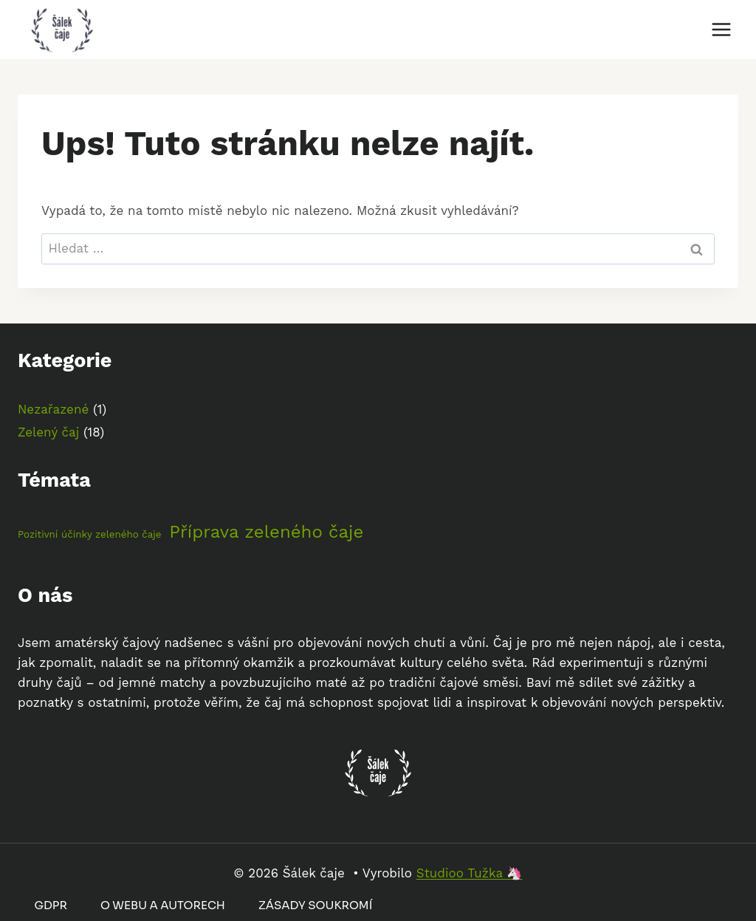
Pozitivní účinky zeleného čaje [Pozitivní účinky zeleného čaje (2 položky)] (90, 534)
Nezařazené (53, 409)
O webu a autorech (162, 905)
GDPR (51, 905)
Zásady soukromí (315, 905)
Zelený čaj (48, 432)
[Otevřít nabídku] (721, 29)
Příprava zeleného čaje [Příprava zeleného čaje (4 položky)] (266, 531)
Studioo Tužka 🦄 (469, 873)
